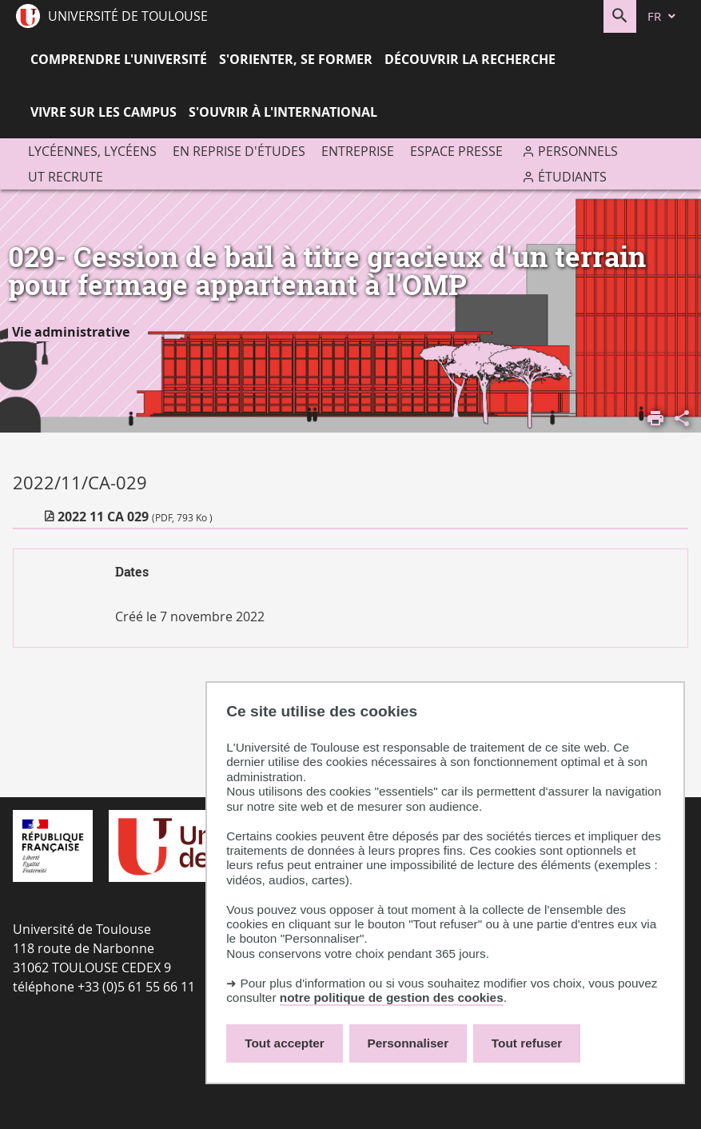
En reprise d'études (239, 151)
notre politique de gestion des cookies (392, 997)
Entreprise (357, 151)
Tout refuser (527, 1043)
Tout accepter (285, 1043)
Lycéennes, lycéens (92, 151)
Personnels (578, 151)
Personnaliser (408, 1043)
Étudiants (572, 177)
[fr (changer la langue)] (662, 16)
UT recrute (65, 177)
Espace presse (456, 151)
